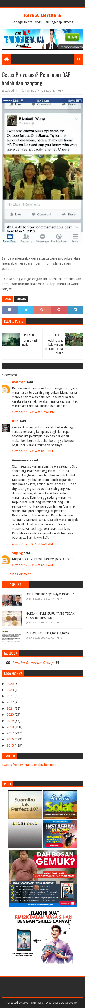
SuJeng (17, 553)
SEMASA (21, 299)
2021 (11, 708)
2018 (11, 727)
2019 (11, 721)
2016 (11, 739)
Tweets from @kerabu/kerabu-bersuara (29, 765)
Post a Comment (19, 574)
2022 (11, 702)
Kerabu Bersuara (42, 15)
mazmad (19, 382)
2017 (11, 733)
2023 (11, 696)
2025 (11, 683)
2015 (11, 745)
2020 (11, 714)
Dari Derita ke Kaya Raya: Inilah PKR (51, 594)
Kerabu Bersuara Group (32, 662)
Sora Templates (32, 1002)
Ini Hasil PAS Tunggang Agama (47, 633)
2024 (11, 690)
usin (15, 421)
